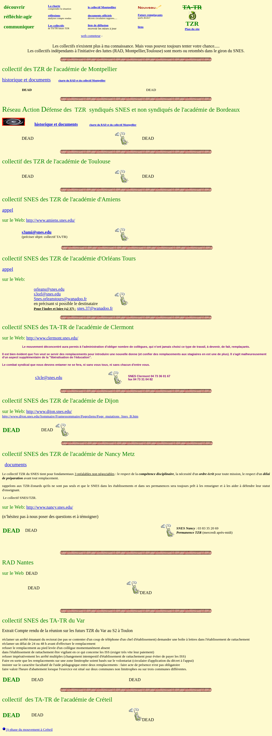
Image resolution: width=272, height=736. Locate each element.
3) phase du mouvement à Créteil (29, 729)
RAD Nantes (17, 562)
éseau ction (24, 109)
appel (7, 210)
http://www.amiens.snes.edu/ (50, 220)
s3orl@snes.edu (47, 294)
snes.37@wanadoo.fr (95, 308)
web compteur (90, 36)
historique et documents (26, 79)
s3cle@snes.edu (48, 377)
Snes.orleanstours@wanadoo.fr (60, 299)
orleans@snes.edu (49, 289)
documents (16, 464)
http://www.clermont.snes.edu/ (52, 338)
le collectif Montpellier (102, 7)
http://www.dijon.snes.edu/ (49, 411)
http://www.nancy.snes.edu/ (49, 507)
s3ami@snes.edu (36, 232)
